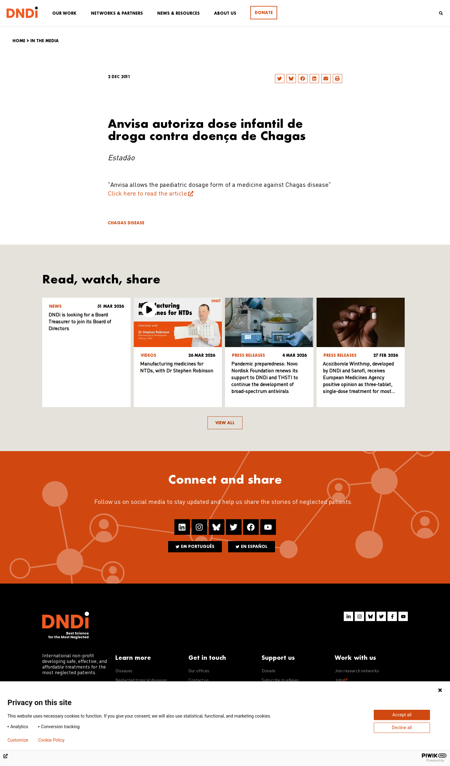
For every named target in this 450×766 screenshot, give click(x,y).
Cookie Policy (51, 740)
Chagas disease (126, 223)
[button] (279, 78)
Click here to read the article (147, 194)
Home (18, 40)
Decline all (402, 727)
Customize (18, 740)
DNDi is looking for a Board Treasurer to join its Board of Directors (79, 322)
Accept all (402, 714)
